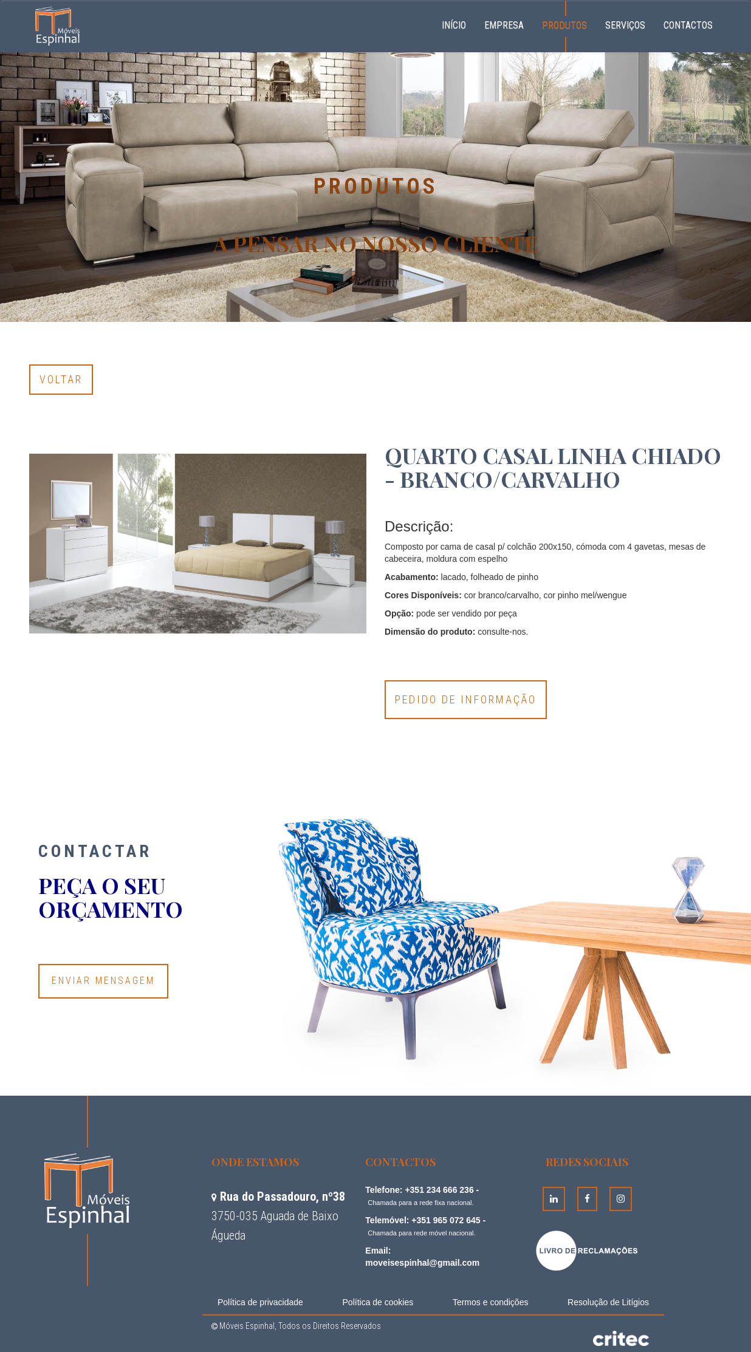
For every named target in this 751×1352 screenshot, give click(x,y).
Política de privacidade (260, 1302)
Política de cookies (378, 1302)
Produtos (564, 25)
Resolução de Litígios (608, 1302)
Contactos (688, 25)
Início (458, 23)
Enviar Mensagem (103, 980)
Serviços (625, 25)
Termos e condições (491, 1302)
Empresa (504, 25)
